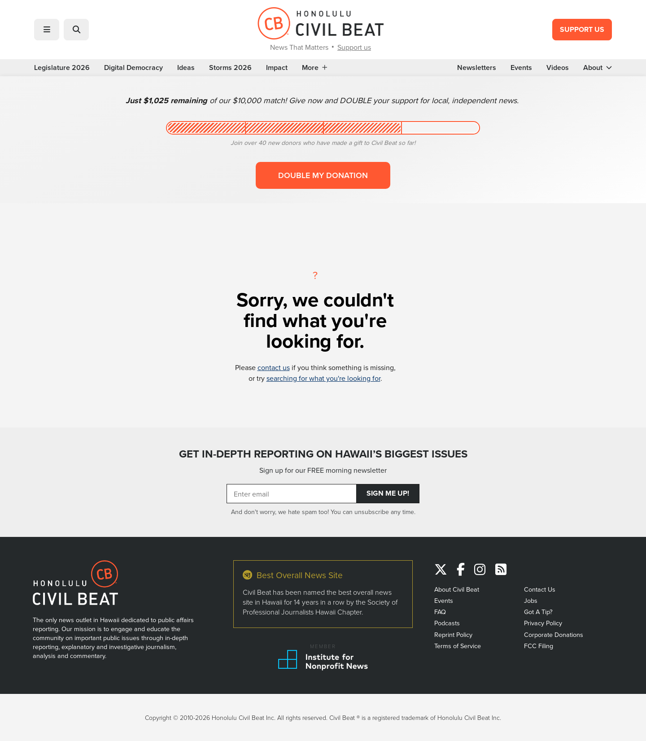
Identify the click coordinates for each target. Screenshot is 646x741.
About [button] (597, 68)
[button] (46, 29)
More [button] (314, 68)
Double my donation (323, 175)
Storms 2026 (230, 68)
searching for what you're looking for (323, 378)
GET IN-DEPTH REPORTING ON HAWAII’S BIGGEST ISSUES (323, 454)
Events (521, 68)
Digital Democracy (133, 68)
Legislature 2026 (62, 68)
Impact (277, 68)
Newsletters (476, 68)
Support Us (582, 29)
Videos (557, 68)
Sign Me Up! (388, 493)
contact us (274, 367)
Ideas (186, 68)
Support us (354, 47)
